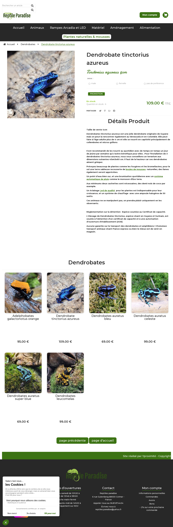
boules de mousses (136, 169)
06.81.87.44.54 (116, 503)
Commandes (152, 497)
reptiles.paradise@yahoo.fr (108, 509)
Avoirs (152, 500)
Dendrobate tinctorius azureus (117, 58)
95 (23, 341)
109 (65, 341)
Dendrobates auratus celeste (150, 317)
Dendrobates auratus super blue (23, 397)
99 (150, 341)
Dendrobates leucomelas (65, 397)
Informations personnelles (152, 493)
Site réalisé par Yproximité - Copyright (147, 456)
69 (108, 341)
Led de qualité (107, 190)
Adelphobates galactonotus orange (23, 317)
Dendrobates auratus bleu (108, 317)
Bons (151, 504)
